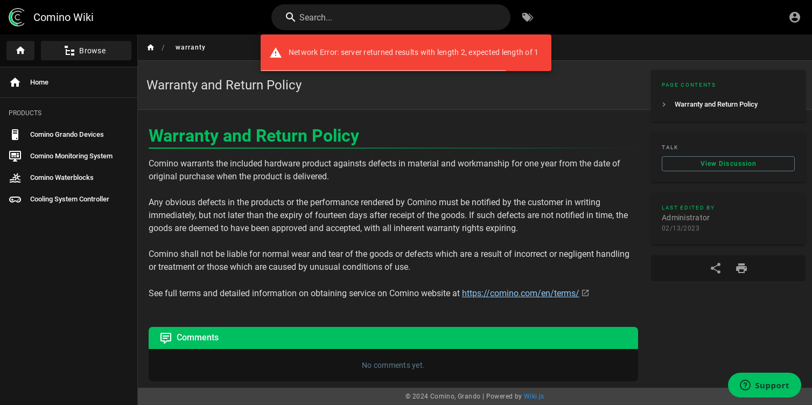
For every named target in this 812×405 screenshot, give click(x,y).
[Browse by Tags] (528, 17)
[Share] (716, 268)
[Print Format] (741, 268)
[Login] (795, 17)
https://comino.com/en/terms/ (520, 293)
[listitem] (728, 104)
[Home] (20, 50)
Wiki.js (534, 396)
